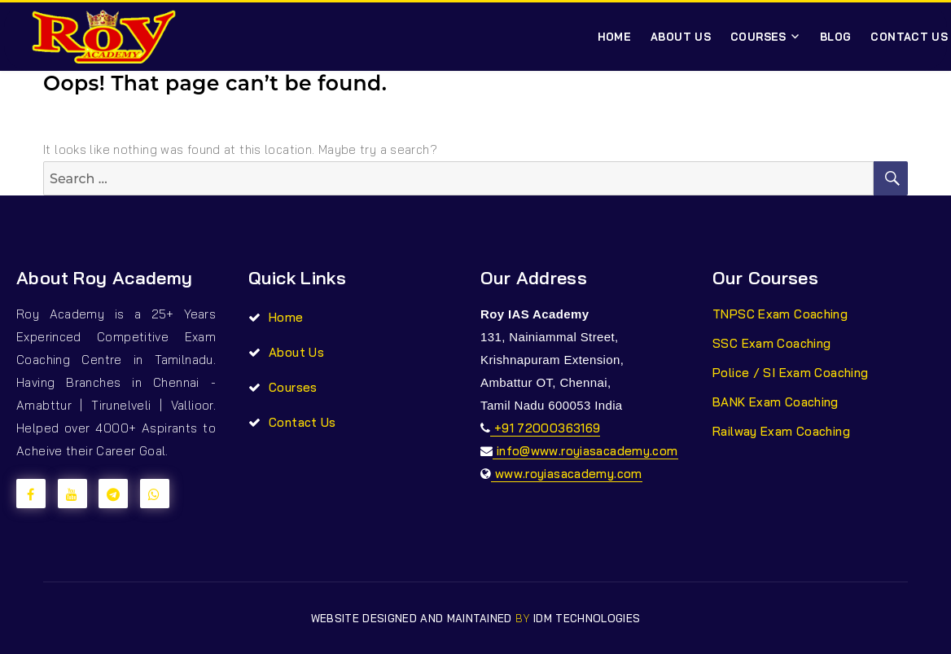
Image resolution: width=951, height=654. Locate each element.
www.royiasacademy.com (566, 473)
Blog (836, 36)
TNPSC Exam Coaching (780, 314)
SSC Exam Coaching (771, 343)
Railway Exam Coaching (781, 431)
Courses (758, 36)
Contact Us (302, 422)
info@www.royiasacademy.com (585, 451)
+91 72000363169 (545, 428)
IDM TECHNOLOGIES (586, 618)
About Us (681, 36)
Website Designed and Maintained (413, 618)
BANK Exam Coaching (775, 402)
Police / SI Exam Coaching (790, 372)
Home (615, 36)
